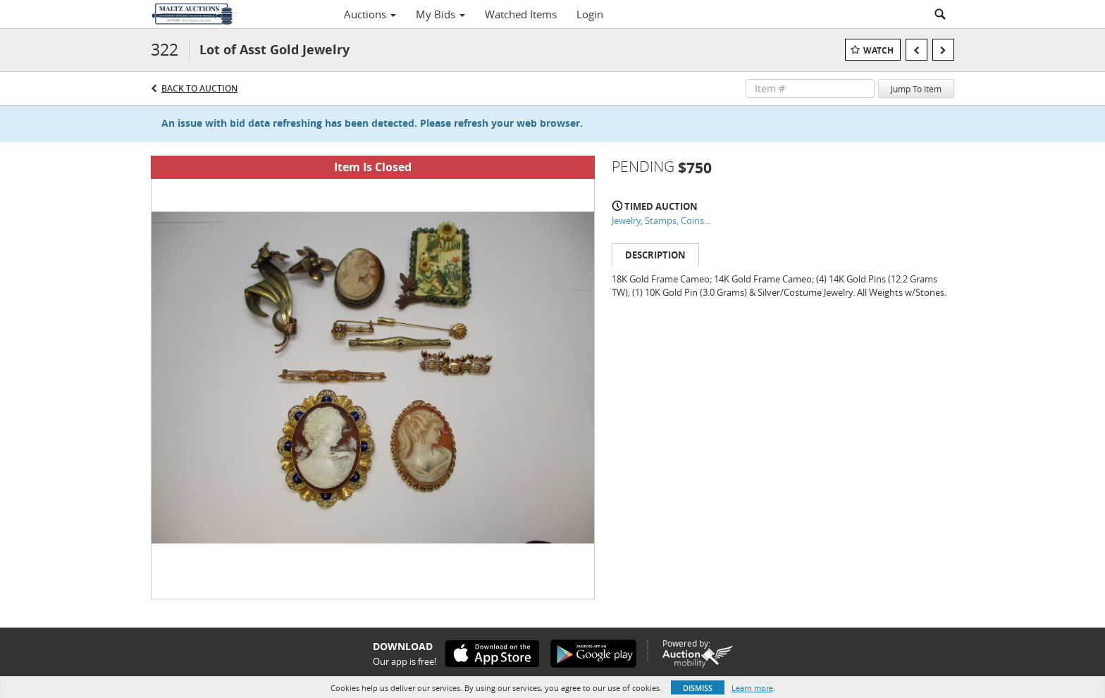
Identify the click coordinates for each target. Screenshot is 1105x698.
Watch (878, 50)
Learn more (752, 688)
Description (655, 255)
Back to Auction (199, 88)
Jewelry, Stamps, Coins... (661, 220)
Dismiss (697, 688)
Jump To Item (916, 88)
